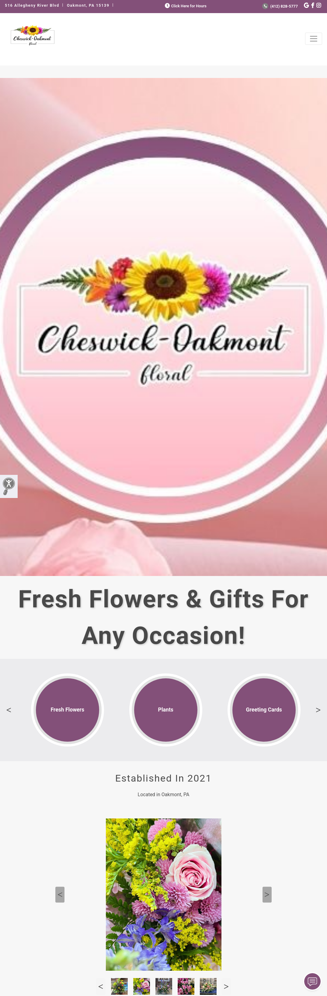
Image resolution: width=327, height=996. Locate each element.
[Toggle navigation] (313, 39)
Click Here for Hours (185, 6)
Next (318, 710)
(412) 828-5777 (280, 6)
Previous (8, 710)
